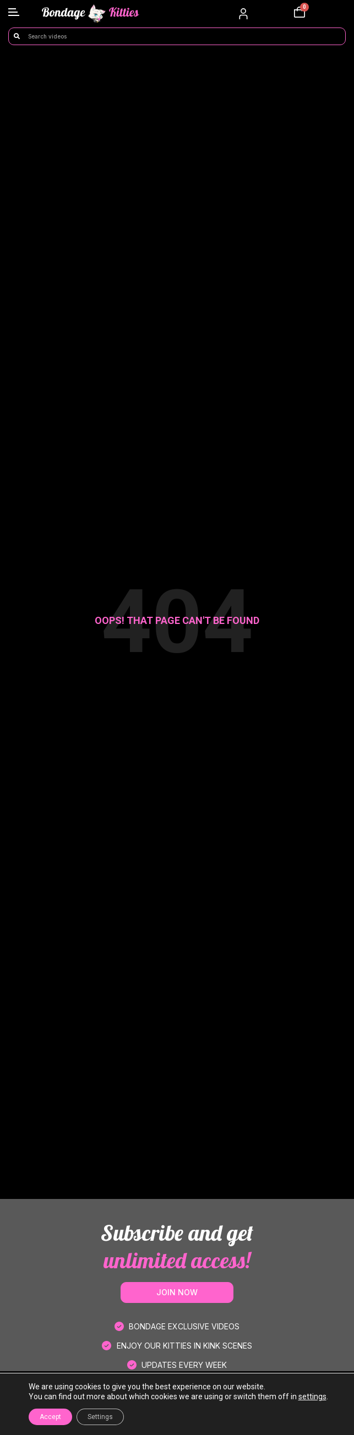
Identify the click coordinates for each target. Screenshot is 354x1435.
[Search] (17, 36)
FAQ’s (177, 1415)
